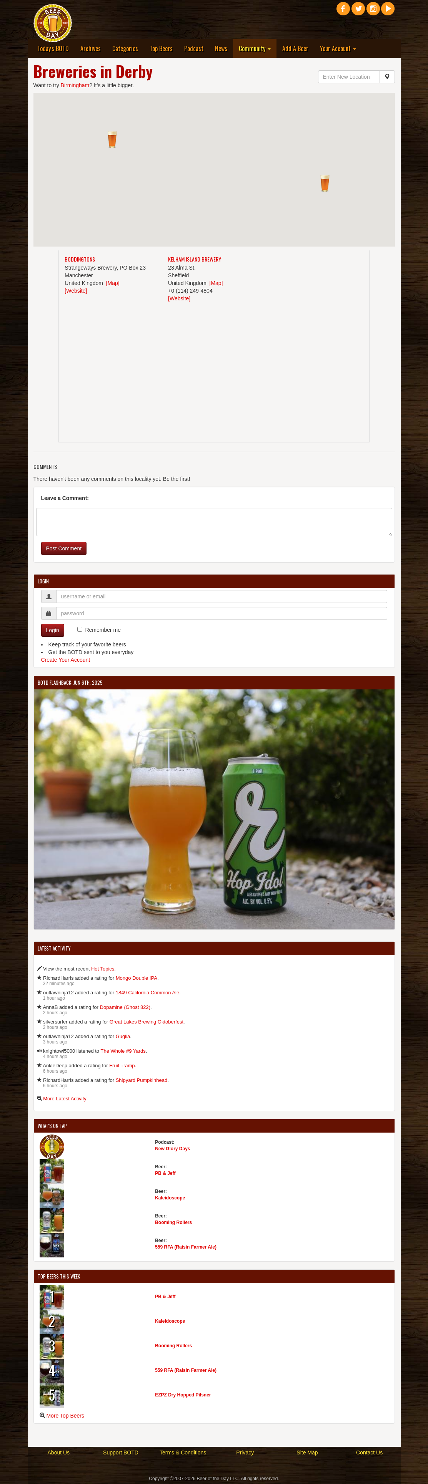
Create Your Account (65, 660)
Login (52, 630)
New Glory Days (172, 1148)
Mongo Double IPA (136, 978)
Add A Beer (295, 48)
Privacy (245, 1452)
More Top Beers (65, 1416)
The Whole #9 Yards (122, 1051)
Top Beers (161, 48)
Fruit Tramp (122, 1065)
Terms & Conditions (183, 1452)
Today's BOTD (53, 48)
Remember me (103, 630)
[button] (112, 139)
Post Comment (64, 548)
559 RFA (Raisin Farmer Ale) (185, 1247)
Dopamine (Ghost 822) (125, 1007)
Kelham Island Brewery (194, 259)
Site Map (307, 1452)
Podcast (193, 48)
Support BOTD (120, 1452)
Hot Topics (102, 969)
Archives (90, 48)
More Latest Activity (65, 1098)
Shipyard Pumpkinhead (141, 1080)
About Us (59, 1452)
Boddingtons (80, 259)
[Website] (76, 291)
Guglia (123, 1036)
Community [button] (255, 48)
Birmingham (75, 85)
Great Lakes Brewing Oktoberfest (146, 1022)
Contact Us (369, 1452)
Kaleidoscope (170, 1198)
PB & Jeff (165, 1173)
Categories (125, 48)
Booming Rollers (173, 1222)
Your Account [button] (338, 48)
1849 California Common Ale (147, 992)
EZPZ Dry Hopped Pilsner (183, 1395)
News (221, 48)
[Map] (113, 283)
